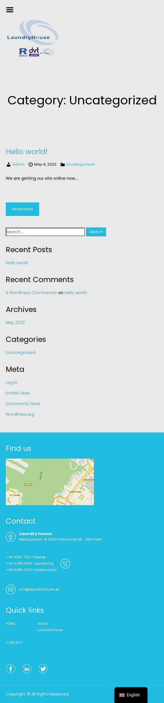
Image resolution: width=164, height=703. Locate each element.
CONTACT (14, 642)
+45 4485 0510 (19, 569)
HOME (10, 623)
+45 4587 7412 (18, 557)
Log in (11, 382)
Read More (22, 209)
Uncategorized (80, 164)
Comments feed (23, 404)
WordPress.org (20, 414)
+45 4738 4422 (19, 563)
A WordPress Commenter (31, 293)
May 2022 (15, 322)
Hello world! (27, 151)
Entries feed (18, 393)
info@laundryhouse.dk (39, 589)
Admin (18, 164)
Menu (12, 10)
